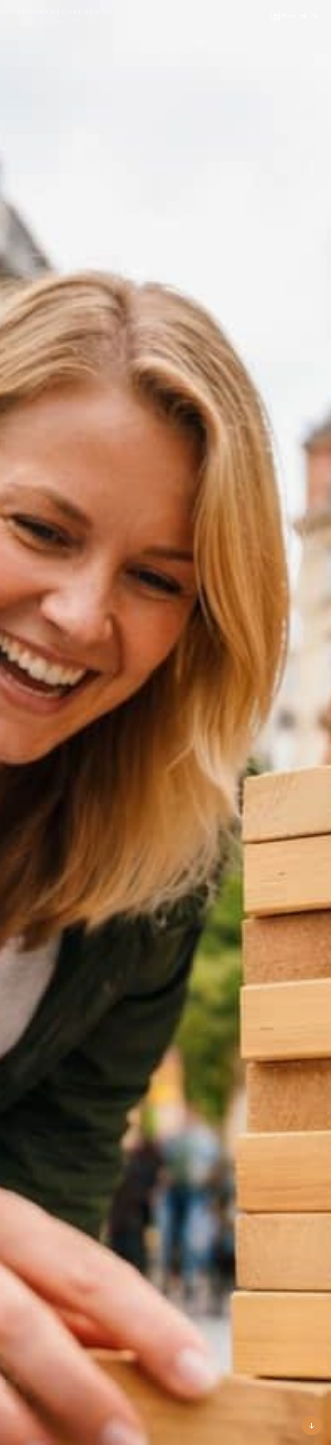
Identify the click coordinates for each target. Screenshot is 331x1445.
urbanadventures (58, 12)
